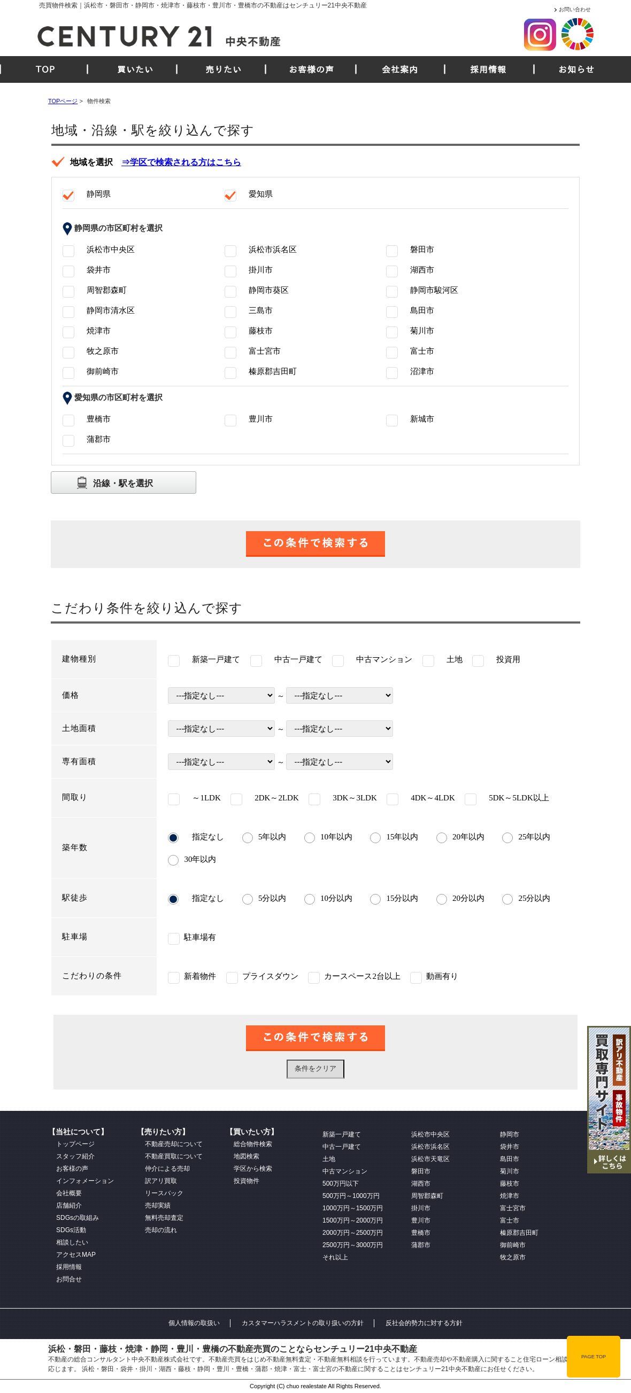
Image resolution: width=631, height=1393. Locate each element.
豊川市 (420, 1220)
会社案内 (400, 69)
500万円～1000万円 (351, 1196)
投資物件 (246, 1181)
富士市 (509, 1220)
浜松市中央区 (430, 1134)
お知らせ (576, 69)
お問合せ (69, 1279)
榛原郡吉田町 (519, 1232)
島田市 (509, 1159)
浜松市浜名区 (430, 1146)
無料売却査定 (164, 1217)
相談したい (72, 1242)
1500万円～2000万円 (352, 1220)
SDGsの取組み (77, 1217)
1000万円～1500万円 (352, 1208)
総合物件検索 (253, 1144)
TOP (45, 69)
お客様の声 (311, 69)
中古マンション (344, 1171)
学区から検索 (253, 1168)
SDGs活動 (71, 1230)
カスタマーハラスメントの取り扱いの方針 (303, 1323)
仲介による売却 (167, 1168)
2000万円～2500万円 (352, 1232)
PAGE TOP (593, 1356)
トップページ (75, 1144)
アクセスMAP (76, 1254)
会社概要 (69, 1193)
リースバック (164, 1193)
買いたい (135, 69)
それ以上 (335, 1257)
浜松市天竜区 (430, 1159)
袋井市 (509, 1146)
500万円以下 (340, 1183)
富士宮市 (513, 1208)
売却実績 (158, 1205)
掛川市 (420, 1208)
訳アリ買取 (161, 1181)
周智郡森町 (427, 1196)
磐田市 (420, 1171)
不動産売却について (174, 1144)
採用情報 (488, 69)
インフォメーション (85, 1181)
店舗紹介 (69, 1205)
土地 (328, 1159)
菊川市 (509, 1171)
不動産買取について (174, 1156)
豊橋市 (420, 1232)
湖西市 (420, 1183)
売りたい (223, 69)
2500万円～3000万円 (352, 1245)
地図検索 (246, 1156)
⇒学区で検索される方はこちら (181, 162)
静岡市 (509, 1134)
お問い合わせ (575, 9)
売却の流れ (161, 1230)
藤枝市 (509, 1183)
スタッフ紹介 (75, 1156)
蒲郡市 (420, 1245)
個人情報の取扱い (194, 1323)
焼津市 (509, 1196)
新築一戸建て (341, 1134)
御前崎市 (513, 1245)
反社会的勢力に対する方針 (424, 1323)
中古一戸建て (341, 1146)
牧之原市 (513, 1257)
